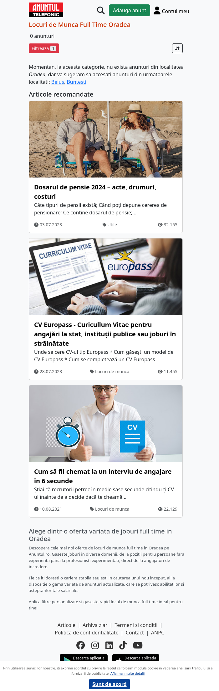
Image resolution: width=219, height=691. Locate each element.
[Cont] (171, 10)
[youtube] (138, 645)
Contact (135, 632)
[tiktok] (123, 645)
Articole (66, 625)
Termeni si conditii (136, 625)
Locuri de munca (109, 371)
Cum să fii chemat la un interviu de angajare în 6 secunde (103, 476)
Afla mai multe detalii (127, 673)
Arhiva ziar (95, 625)
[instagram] (95, 645)
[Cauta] (101, 10)
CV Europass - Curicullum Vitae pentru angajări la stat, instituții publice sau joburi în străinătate (105, 334)
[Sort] (177, 48)
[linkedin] (109, 645)
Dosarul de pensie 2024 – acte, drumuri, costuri (95, 192)
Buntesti (76, 81)
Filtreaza (44, 48)
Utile (110, 225)
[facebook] (80, 645)
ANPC (157, 632)
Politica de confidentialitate (87, 632)
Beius (57, 81)
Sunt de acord (109, 684)
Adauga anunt (129, 10)
